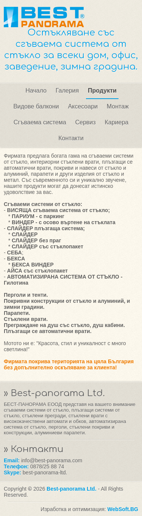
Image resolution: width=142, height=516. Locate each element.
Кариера (116, 122)
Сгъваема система (40, 122)
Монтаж (118, 106)
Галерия (67, 90)
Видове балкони (36, 106)
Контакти (71, 138)
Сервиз (85, 122)
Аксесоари (83, 106)
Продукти (102, 90)
